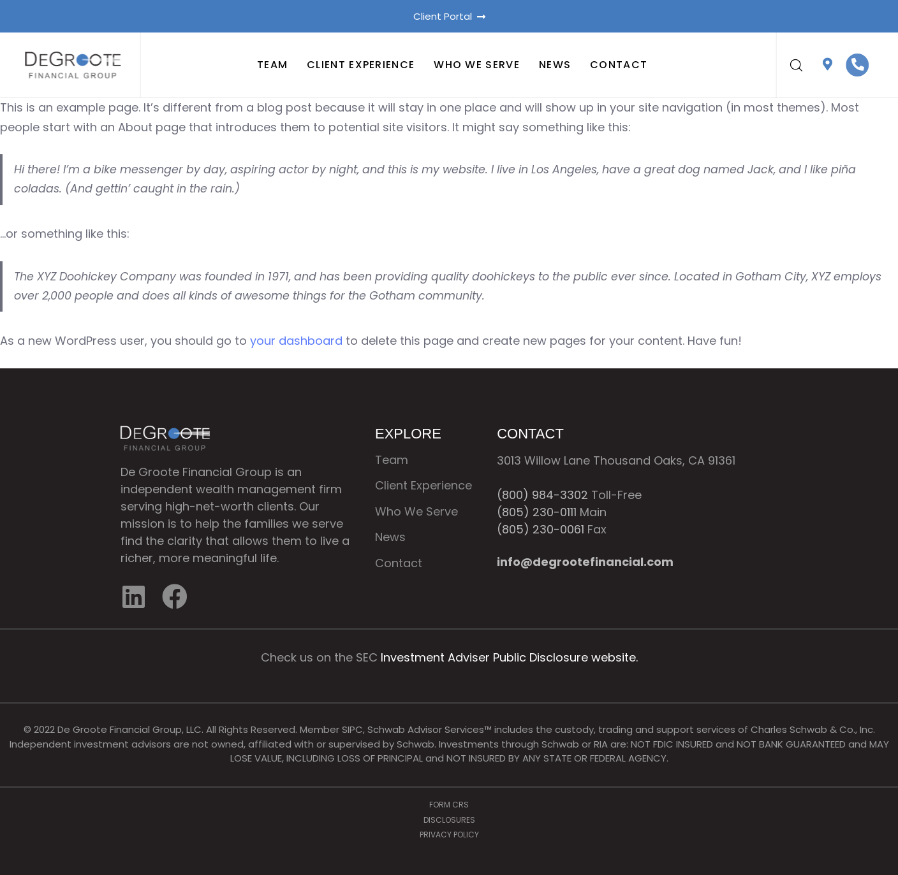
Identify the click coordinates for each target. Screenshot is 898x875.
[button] (796, 65)
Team (272, 65)
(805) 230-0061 (540, 529)
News (555, 65)
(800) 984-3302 (542, 495)
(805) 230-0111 (537, 512)
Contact (618, 65)
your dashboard (296, 341)
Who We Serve (477, 65)
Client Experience (361, 65)
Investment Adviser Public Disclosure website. (509, 657)
